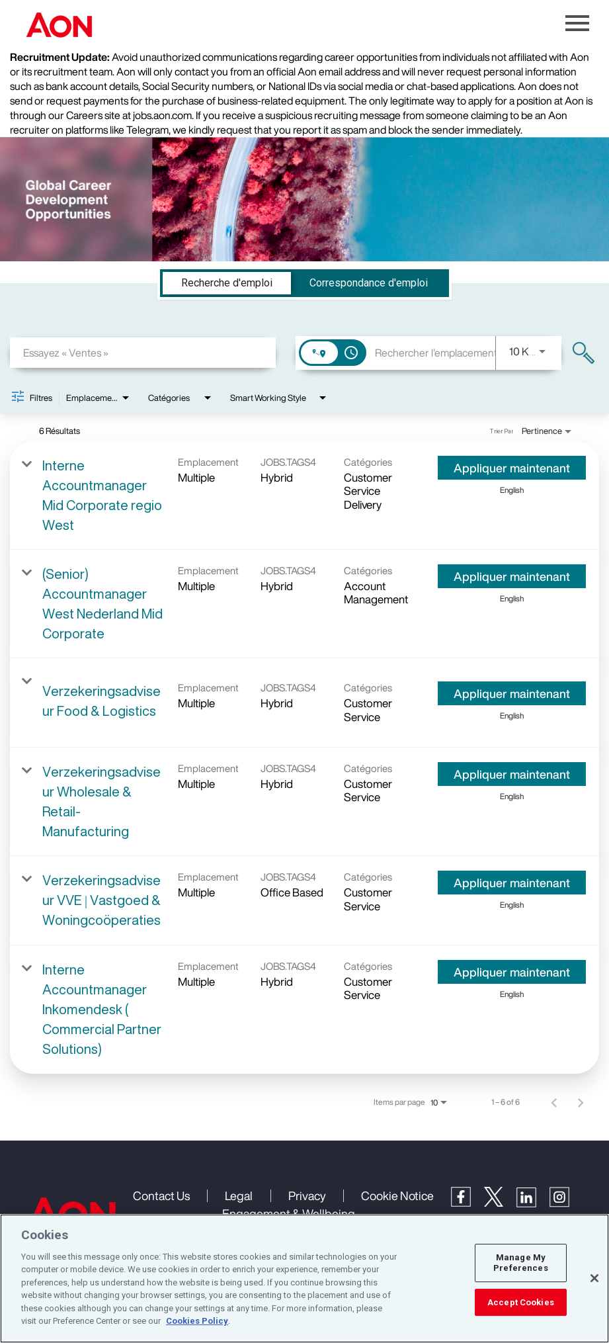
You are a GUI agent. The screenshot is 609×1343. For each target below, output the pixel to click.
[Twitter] (500, 1203)
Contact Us (161, 1195)
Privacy (307, 1195)
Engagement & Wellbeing (288, 1213)
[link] (304, 495)
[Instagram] (566, 1203)
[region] (304, 1278)
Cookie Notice (397, 1195)
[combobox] (143, 352)
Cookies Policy (197, 1321)
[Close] (594, 1278)
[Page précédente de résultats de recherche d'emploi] (554, 1102)
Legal (239, 1195)
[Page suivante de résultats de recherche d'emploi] (580, 1102)
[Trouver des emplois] (583, 352)
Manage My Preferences (520, 1263)
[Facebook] (467, 1203)
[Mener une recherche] (583, 352)
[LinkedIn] (532, 1203)
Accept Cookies (520, 1302)
